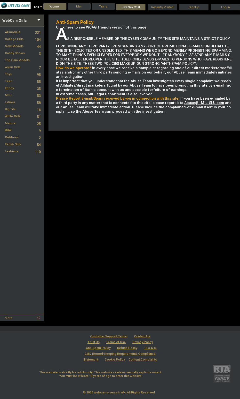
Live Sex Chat (131, 7)
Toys (23, 74)
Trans (103, 6)
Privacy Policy (142, 342)
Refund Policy (127, 348)
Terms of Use (116, 342)
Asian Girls (23, 67)
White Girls (23, 116)
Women (54, 6)
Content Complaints (142, 359)
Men (79, 6)
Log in (225, 7)
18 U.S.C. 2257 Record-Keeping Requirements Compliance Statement (120, 353)
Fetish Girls (23, 144)
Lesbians (23, 151)
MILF (23, 95)
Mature (23, 123)
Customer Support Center (109, 336)
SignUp (194, 7)
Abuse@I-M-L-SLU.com (204, 103)
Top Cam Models (17, 60)
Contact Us (142, 336)
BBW (23, 130)
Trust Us (94, 342)
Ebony (23, 88)
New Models (23, 46)
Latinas (23, 102)
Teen (23, 81)
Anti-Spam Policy (98, 348)
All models (23, 32)
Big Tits (23, 109)
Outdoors (23, 137)
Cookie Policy (115, 359)
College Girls (23, 39)
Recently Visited (162, 7)
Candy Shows (23, 53)
